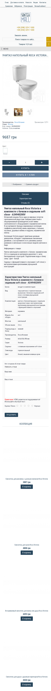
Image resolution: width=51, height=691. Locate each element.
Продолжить (11, 415)
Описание (25, 194)
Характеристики (25, 198)
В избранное (17, 184)
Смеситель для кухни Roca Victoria (26, 544)
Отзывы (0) (25, 203)
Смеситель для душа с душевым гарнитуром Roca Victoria (26, 673)
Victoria (10, 124)
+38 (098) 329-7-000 (25, 27)
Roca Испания (19, 122)
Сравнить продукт (32, 184)
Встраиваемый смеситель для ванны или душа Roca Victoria (26, 609)
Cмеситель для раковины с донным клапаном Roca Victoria (27, 479)
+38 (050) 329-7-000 (25, 30)
